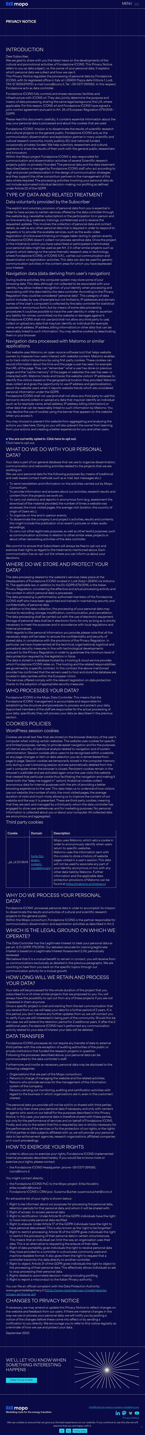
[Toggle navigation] (130, 4)
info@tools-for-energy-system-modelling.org (114, 1407)
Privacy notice (80, 1431)
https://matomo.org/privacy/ (86, 884)
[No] (141, 1427)
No (68, 1431)
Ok (62, 1431)
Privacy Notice (131, 1418)
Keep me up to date (21, 1380)
